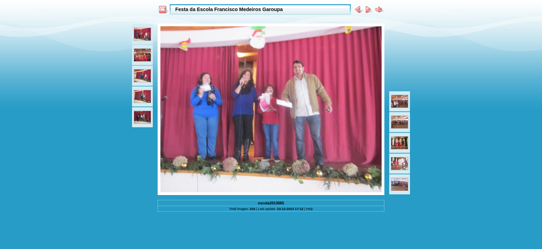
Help (309, 209)
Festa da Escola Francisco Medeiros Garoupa (229, 9)
